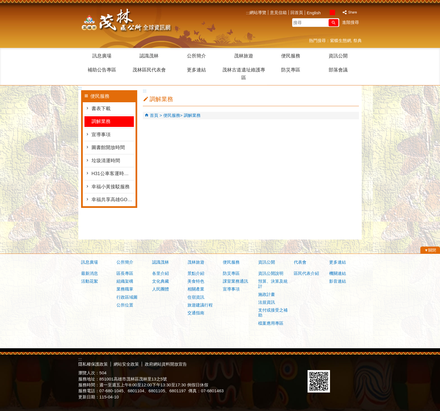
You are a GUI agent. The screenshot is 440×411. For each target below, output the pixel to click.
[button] (333, 22)
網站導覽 (257, 12)
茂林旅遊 (243, 56)
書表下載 (101, 108)
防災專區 (290, 70)
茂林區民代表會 (149, 70)
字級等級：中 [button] (332, 12)
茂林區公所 (125, 21)
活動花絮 (89, 281)
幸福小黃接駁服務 (110, 186)
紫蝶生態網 (340, 40)
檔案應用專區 (270, 323)
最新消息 (89, 273)
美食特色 (195, 281)
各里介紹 (160, 273)
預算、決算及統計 (273, 284)
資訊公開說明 (270, 273)
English (314, 12)
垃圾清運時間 (105, 160)
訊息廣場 (101, 56)
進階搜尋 (350, 22)
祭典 (357, 40)
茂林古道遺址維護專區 (243, 73)
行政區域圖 (127, 297)
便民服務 (290, 56)
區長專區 (124, 273)
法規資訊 (266, 302)
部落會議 (338, 70)
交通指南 (195, 312)
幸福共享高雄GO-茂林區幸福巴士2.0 (112, 199)
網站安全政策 (126, 364)
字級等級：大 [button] (338, 12)
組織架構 (124, 281)
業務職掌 (124, 289)
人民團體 (160, 289)
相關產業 (195, 289)
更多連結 (196, 70)
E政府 (314, 363)
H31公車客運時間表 (112, 173)
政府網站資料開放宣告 (166, 364)
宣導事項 (101, 134)
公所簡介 (196, 56)
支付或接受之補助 (273, 312)
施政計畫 (266, 294)
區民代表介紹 (306, 273)
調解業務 (101, 121)
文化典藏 (160, 281)
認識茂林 (149, 56)
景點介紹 (195, 273)
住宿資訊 (195, 297)
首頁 (154, 115)
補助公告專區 (102, 70)
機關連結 (337, 273)
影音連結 (337, 281)
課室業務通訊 (235, 281)
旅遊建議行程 (200, 305)
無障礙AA (341, 363)
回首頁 (296, 12)
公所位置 (124, 305)
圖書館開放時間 (108, 147)
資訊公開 (338, 56)
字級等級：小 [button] (326, 12)
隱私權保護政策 (93, 364)
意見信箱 (278, 12)
